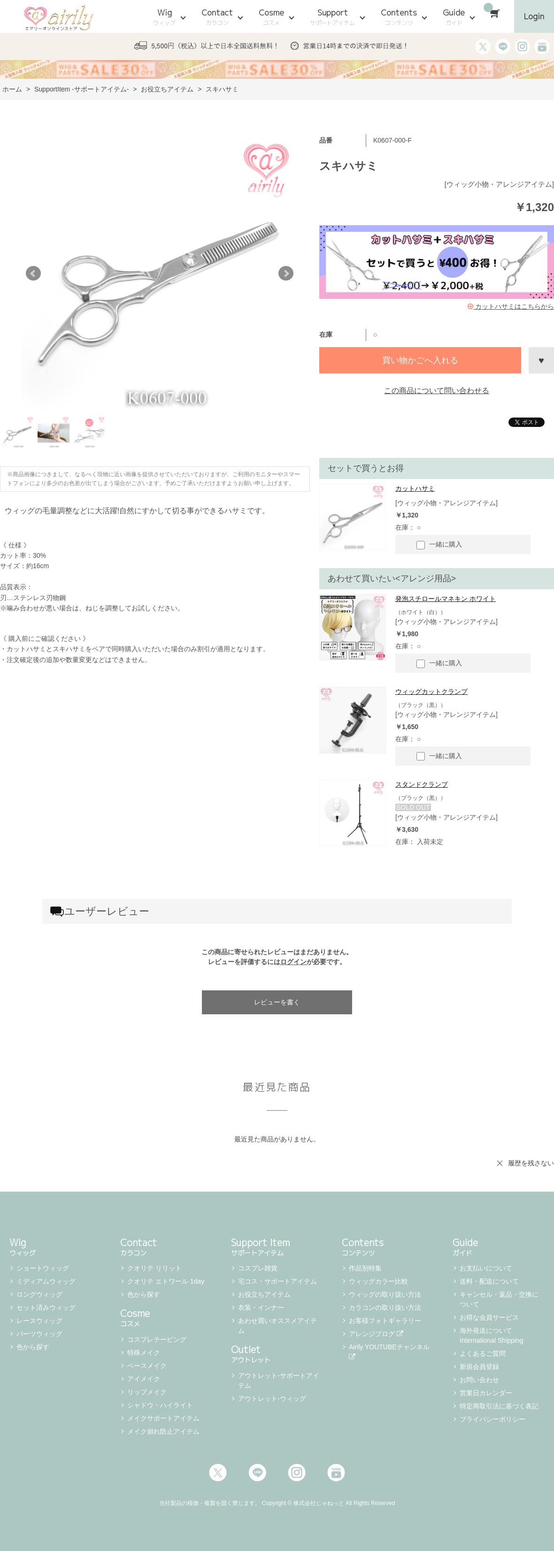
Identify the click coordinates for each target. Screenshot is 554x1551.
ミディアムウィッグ (46, 1281)
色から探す (32, 1347)
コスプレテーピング (156, 1339)
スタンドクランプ (421, 784)
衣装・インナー (261, 1307)
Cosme (271, 17)
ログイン (293, 962)
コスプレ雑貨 (257, 1268)
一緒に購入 (439, 544)
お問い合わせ (479, 1380)
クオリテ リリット (154, 1268)
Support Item (277, 1246)
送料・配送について (489, 1281)
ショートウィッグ (42, 1268)
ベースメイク (147, 1365)
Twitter (218, 1472)
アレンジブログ (376, 1334)
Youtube (336, 1472)
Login (534, 16)
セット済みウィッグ (46, 1307)
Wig (164, 17)
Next (285, 273)
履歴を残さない (531, 1163)
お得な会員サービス (489, 1317)
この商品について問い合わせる (436, 391)
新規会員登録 (479, 1366)
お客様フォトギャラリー (385, 1320)
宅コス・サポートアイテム (277, 1281)
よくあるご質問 (483, 1353)
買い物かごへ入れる (420, 360)
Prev (33, 273)
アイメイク (143, 1379)
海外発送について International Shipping (491, 1335)
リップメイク (147, 1392)
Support (332, 17)
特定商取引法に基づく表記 (499, 1406)
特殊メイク (143, 1352)
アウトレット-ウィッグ (272, 1398)
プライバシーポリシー (492, 1419)
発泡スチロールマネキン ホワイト (445, 598)
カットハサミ (415, 488)
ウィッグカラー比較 (378, 1281)
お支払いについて (486, 1268)
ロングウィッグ (39, 1294)
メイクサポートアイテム (163, 1418)
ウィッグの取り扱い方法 (385, 1294)
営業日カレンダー (486, 1393)
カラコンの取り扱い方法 (385, 1307)
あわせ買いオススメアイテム (277, 1325)
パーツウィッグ (39, 1334)
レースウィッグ (39, 1320)
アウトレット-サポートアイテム (278, 1380)
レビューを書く (277, 1002)
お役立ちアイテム (264, 1294)
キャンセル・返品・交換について (499, 1299)
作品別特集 (365, 1268)
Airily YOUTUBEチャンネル (390, 1351)
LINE (257, 1472)
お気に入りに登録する (541, 360)
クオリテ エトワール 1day (165, 1281)
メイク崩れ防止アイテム (163, 1431)
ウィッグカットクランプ (431, 691)
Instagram (296, 1472)
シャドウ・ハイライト (160, 1405)
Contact (217, 17)
